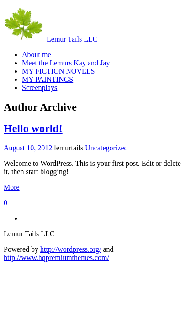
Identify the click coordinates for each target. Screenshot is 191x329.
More (12, 187)
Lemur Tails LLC (50, 39)
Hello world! (33, 128)
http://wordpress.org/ (70, 249)
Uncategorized (106, 148)
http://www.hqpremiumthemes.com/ (56, 257)
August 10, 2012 (28, 148)
